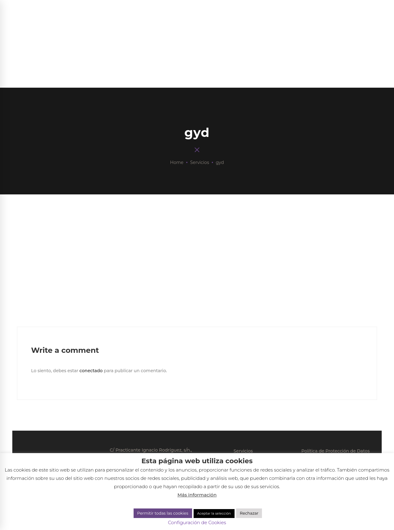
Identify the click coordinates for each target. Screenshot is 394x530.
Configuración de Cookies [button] (197, 522)
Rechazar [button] (249, 513)
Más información (196, 495)
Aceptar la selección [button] (214, 513)
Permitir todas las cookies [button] (162, 513)
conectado (91, 370)
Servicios (199, 162)
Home (176, 162)
